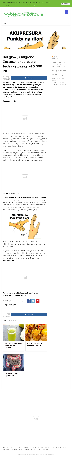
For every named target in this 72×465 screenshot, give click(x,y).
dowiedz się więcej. (29, 5)
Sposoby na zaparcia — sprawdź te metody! (59, 83)
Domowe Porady (11, 51)
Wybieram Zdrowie (23, 454)
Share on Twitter (33, 301)
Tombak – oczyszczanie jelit (57, 75)
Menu (4, 23)
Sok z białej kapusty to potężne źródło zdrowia (13, 345)
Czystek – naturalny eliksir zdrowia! (58, 63)
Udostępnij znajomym (29, 301)
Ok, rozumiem (65, 3)
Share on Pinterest (37, 301)
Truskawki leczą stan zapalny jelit (12, 375)
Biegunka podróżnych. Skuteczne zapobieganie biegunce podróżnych (59, 69)
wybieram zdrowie (57, 57)
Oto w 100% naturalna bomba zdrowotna (35, 344)
